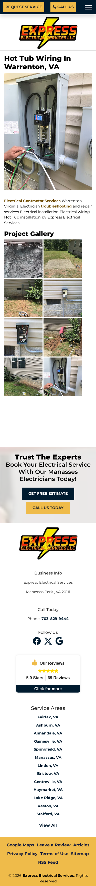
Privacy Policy (22, 853)
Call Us (63, 7)
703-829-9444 (55, 618)
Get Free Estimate (48, 493)
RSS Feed (48, 862)
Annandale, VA (48, 733)
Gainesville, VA (48, 741)
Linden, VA (48, 765)
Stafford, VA (48, 814)
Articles (81, 845)
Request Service (23, 7)
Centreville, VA (48, 781)
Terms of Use (54, 853)
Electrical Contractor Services (32, 201)
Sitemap (80, 853)
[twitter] (49, 640)
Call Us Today (48, 507)
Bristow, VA (48, 773)
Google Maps (20, 845)
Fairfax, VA (48, 717)
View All (48, 825)
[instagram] (60, 640)
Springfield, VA (48, 749)
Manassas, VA (48, 757)
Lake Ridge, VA (48, 798)
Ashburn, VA (48, 725)
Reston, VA (48, 806)
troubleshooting (56, 206)
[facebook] (37, 640)
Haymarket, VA (48, 789)
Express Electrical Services (48, 875)
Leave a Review (54, 845)
